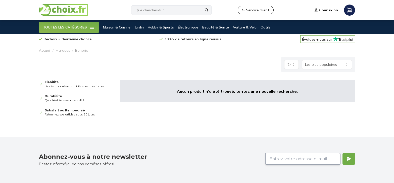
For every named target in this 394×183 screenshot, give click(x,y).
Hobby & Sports (161, 27)
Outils (265, 27)
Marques (63, 50)
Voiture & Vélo (245, 27)
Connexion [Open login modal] (326, 10)
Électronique (188, 27)
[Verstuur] (348, 159)
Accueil (45, 50)
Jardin (139, 27)
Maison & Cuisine (116, 27)
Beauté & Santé (215, 27)
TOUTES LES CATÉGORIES (69, 27)
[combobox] (291, 64)
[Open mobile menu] (349, 10)
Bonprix (81, 50)
